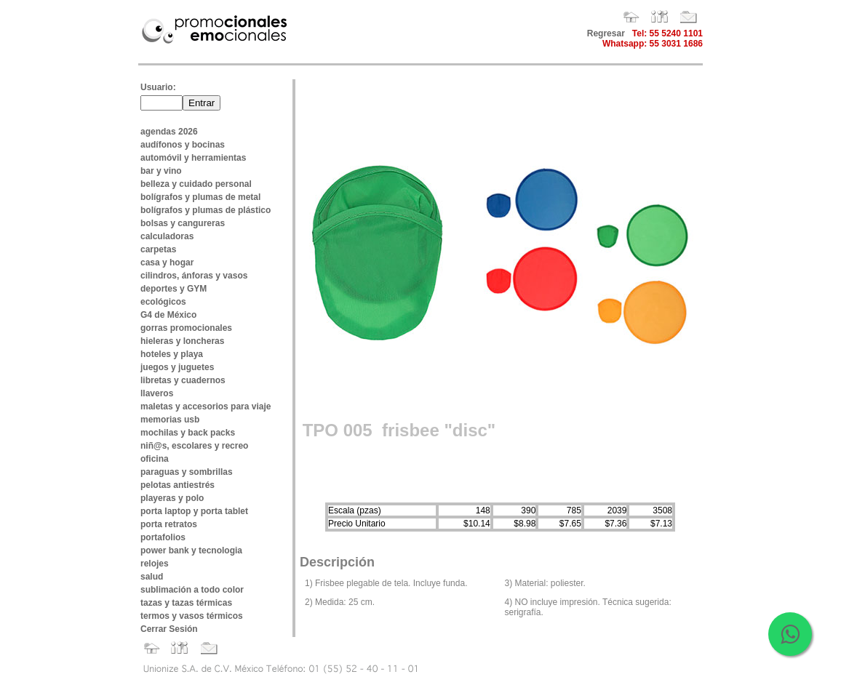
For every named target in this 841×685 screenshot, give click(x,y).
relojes (154, 563)
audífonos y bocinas (182, 145)
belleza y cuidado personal (196, 184)
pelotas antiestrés (177, 485)
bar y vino (161, 171)
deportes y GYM (173, 289)
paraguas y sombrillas (186, 472)
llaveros (156, 393)
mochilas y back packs (187, 433)
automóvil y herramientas (193, 158)
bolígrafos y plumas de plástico (205, 210)
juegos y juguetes (177, 367)
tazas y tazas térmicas (186, 603)
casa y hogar (167, 262)
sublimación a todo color (192, 590)
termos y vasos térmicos (191, 616)
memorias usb (169, 419)
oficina (154, 459)
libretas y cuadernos (183, 380)
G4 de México (168, 315)
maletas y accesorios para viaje (205, 406)
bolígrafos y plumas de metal (200, 197)
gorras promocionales (186, 328)
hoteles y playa (171, 354)
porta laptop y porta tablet (194, 511)
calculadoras (167, 236)
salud (151, 577)
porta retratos (168, 524)
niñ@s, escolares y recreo (194, 446)
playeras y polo (172, 498)
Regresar (606, 33)
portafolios (163, 537)
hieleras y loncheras (182, 341)
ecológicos (163, 302)
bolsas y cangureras (182, 223)
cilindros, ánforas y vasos (193, 276)
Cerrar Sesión (169, 629)
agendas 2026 (169, 132)
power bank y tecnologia (191, 550)
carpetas (158, 249)
